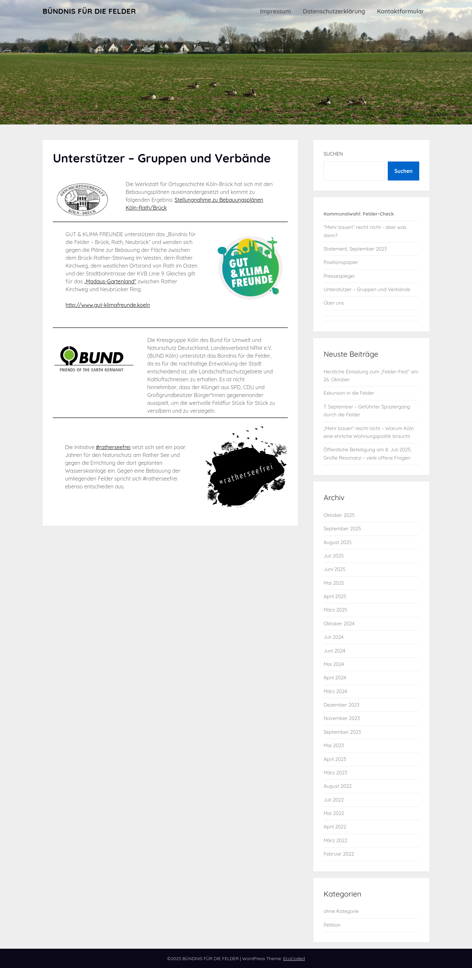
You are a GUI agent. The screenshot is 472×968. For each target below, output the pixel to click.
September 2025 (342, 528)
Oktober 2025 (339, 515)
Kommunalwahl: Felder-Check (359, 214)
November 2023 (342, 718)
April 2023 (335, 759)
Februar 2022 (339, 854)
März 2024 (335, 691)
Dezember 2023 (341, 705)
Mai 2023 (334, 745)
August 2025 (338, 542)
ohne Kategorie (341, 911)
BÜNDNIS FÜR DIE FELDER (89, 11)
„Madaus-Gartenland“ (110, 281)
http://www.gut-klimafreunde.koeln (108, 305)
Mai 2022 (334, 813)
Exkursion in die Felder (349, 393)
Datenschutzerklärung (334, 11)
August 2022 (338, 786)
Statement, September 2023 (355, 249)
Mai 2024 (334, 664)
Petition (332, 925)
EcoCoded (294, 958)
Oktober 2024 (339, 623)
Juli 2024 (334, 637)
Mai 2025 (334, 583)
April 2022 (335, 827)
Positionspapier (341, 262)
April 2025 (335, 596)
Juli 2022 (334, 800)
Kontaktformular (400, 11)
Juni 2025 (334, 569)
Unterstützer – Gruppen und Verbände (367, 289)
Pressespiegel (339, 276)
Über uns (334, 303)
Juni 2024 (334, 651)
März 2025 (335, 610)
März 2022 (335, 840)
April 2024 (335, 677)
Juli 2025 (334, 556)
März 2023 (335, 772)
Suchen (333, 154)
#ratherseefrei (113, 447)
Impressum (275, 11)
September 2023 (342, 732)
